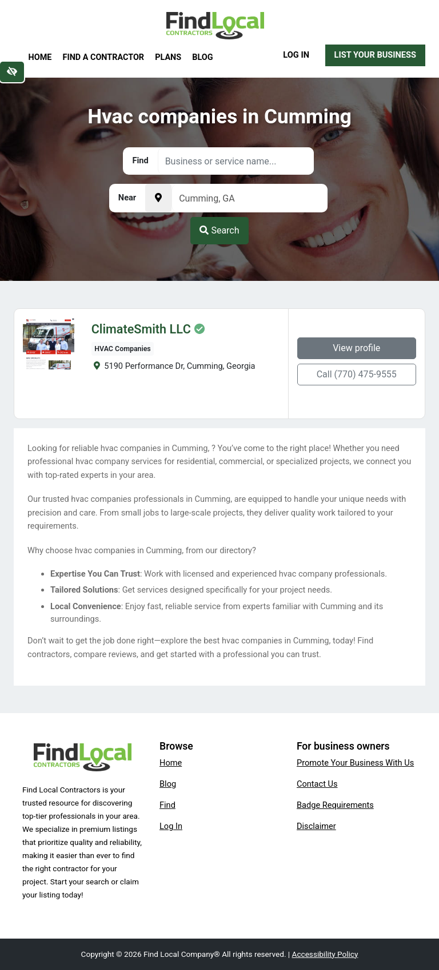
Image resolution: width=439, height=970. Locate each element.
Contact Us (317, 784)
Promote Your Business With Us (355, 763)
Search (219, 230)
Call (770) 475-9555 (357, 374)
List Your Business (375, 55)
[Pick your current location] (158, 198)
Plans (168, 57)
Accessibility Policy (325, 954)
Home (40, 57)
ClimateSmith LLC (141, 329)
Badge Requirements (335, 805)
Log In (296, 55)
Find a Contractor (103, 57)
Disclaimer (316, 826)
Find (167, 805)
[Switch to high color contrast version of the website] (12, 72)
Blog (202, 57)
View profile (356, 348)
